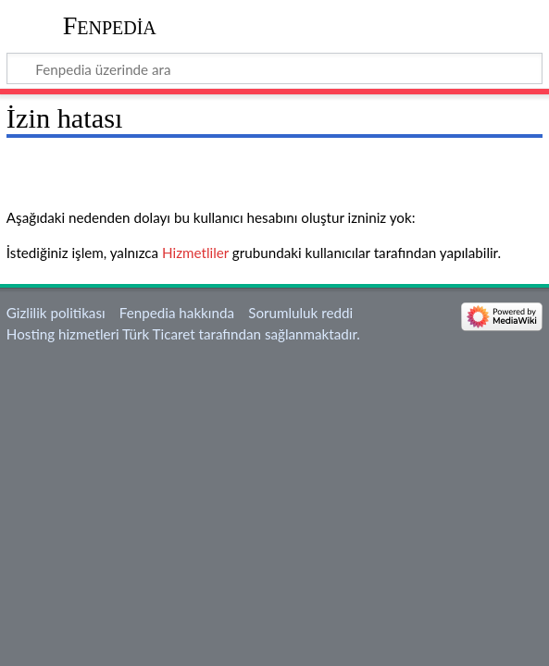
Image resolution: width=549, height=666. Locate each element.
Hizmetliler (195, 252)
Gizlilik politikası (56, 312)
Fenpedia (109, 25)
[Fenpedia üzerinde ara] (274, 68)
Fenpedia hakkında (176, 312)
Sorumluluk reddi (300, 312)
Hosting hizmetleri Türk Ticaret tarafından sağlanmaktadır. (183, 334)
